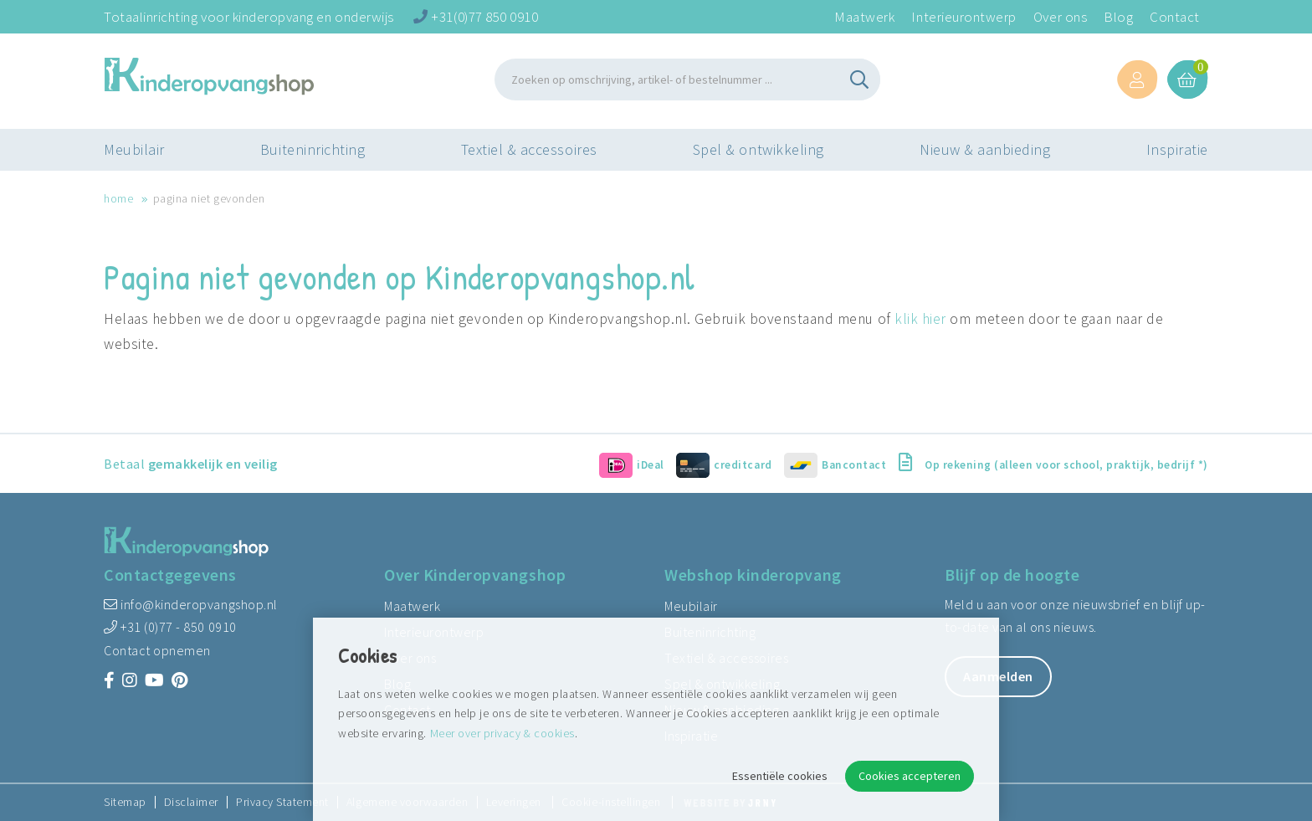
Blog (1118, 17)
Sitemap (125, 802)
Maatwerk (864, 17)
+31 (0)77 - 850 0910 (170, 626)
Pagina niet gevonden (209, 198)
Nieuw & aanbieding (985, 154)
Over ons (1060, 17)
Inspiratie (1177, 154)
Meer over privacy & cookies (502, 733)
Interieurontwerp (963, 17)
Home (118, 198)
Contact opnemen (157, 650)
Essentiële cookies (780, 775)
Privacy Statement (282, 802)
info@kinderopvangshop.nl (191, 604)
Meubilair (134, 154)
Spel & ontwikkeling (758, 154)
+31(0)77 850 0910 (475, 17)
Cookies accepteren (909, 775)
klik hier (920, 319)
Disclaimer (191, 802)
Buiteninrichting (312, 154)
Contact (1175, 17)
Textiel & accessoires (529, 154)
